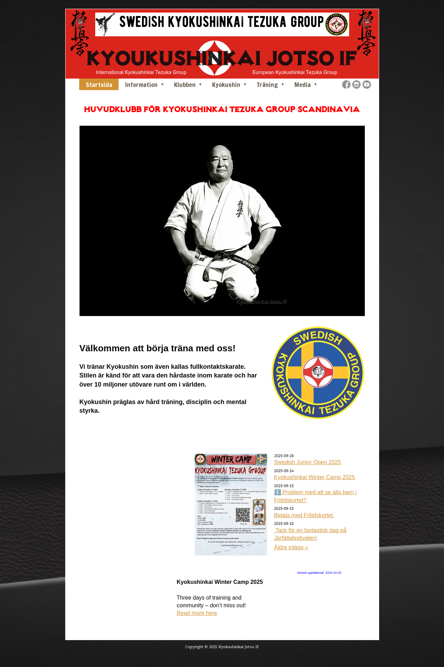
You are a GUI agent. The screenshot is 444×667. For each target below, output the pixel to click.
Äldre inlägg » (291, 547)
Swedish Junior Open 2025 (307, 462)
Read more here (197, 613)
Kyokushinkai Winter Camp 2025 (314, 477)
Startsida (99, 84)
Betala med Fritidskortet (304, 515)
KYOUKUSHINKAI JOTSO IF (221, 58)
